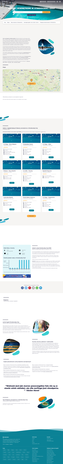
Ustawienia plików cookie (35, 443)
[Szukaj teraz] (46, 12)
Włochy (28, 452)
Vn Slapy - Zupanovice (49, 197)
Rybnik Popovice (47, 170)
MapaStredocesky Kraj (26, 52)
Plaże (12, 62)
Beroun (50, 172)
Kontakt (33, 442)
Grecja (13, 452)
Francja (9, 452)
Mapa (5, 22)
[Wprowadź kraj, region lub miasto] (27, 12)
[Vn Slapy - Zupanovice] (51, 191)
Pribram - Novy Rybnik (9, 170)
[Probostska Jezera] (31, 138)
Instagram (11, 444)
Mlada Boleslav (31, 198)
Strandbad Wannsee (50, 457)
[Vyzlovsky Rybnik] (12, 191)
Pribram (10, 172)
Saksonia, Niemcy (34, 460)
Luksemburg (18, 454)
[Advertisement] (29, 31)
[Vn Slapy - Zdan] (51, 138)
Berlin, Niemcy (34, 457)
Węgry (23, 459)
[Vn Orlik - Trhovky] (31, 164)
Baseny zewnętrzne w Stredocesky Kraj (16, 22)
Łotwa (9, 454)
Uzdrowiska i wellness (17, 62)
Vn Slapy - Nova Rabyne (9, 144)
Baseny (6, 62)
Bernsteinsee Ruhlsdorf (50, 461)
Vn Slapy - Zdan (47, 144)
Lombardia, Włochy (35, 452)
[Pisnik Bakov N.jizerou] (31, 191)
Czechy (29, 6)
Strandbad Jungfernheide (50, 453)
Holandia (26, 454)
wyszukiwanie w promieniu (24, 57)
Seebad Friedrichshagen (50, 452)
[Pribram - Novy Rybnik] (12, 164)
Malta (22, 454)
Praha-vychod (31, 145)
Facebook (7, 444)
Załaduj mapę (31, 83)
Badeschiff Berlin (49, 460)
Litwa (13, 454)
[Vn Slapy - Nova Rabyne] (12, 138)
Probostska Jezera (28, 144)
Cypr (26, 459)
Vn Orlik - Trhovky (28, 170)
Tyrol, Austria (34, 449)
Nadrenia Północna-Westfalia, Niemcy (37, 456)
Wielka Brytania (18, 452)
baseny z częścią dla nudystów (47, 371)
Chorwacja (5, 454)
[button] (43, 1)
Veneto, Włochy (34, 453)
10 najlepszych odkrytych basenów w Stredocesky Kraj (48, 22)
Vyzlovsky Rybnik (8, 197)
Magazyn (33, 438)
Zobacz (11, 157)
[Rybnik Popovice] (51, 164)
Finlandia (4, 452)
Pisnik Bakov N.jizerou (29, 197)
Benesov (10, 145)
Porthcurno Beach (49, 449)
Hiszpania (14, 459)
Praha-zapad (50, 145)
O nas (33, 439)
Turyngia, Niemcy (34, 461)
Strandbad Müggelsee (50, 456)
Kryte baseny (9, 62)
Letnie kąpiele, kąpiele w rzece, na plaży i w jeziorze (31, 22)
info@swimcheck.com (50, 438)
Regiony (8, 22)
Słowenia (9, 459)
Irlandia (24, 452)
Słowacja (4, 459)
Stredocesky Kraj (32, 6)
